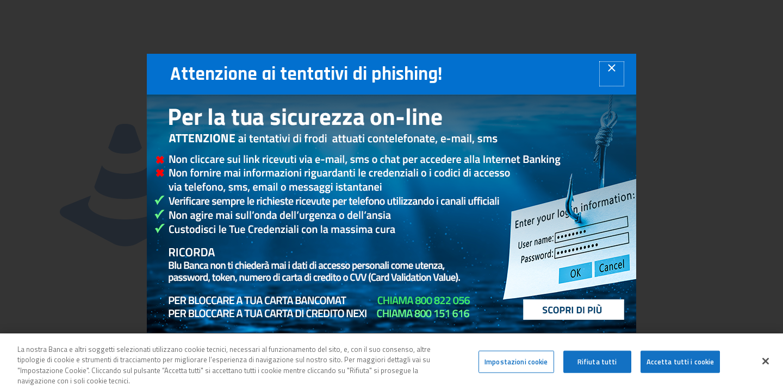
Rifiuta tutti (597, 364)
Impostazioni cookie (516, 364)
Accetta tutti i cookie (680, 364)
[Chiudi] (766, 364)
